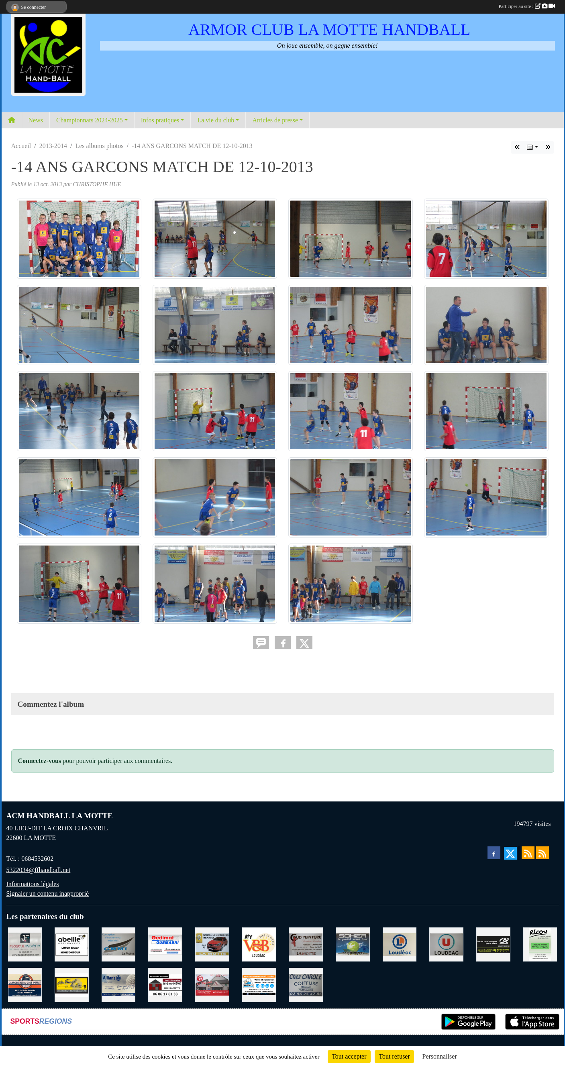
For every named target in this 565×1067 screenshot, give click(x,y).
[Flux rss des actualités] (528, 852)
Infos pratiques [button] (160, 120)
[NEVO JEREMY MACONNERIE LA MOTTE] (165, 984)
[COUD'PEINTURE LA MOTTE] (306, 943)
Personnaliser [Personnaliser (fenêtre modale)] (439, 1056)
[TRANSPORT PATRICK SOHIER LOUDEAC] (353, 943)
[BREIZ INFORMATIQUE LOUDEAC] (259, 984)
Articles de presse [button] (275, 120)
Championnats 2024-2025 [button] (89, 120)
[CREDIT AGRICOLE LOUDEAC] (493, 943)
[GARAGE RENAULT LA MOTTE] (212, 943)
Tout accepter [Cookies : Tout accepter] (349, 1056)
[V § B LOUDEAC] (259, 943)
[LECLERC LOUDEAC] (400, 943)
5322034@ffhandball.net (38, 869)
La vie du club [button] (215, 120)
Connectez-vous (39, 760)
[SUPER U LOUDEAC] (446, 943)
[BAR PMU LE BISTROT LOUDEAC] (212, 984)
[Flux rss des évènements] (542, 852)
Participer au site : (527, 6)
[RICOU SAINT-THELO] (540, 943)
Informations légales (32, 883)
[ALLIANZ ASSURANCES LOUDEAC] (119, 984)
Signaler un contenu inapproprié (47, 893)
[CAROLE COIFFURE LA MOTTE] (306, 984)
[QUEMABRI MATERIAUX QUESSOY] (165, 943)
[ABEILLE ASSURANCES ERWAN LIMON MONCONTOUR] (72, 943)
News (36, 120)
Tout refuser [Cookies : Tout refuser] (394, 1056)
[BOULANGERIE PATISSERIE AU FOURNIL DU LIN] (72, 984)
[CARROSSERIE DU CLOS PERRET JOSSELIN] (25, 984)
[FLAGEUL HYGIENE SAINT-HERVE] (25, 943)
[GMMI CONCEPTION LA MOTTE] (119, 943)
